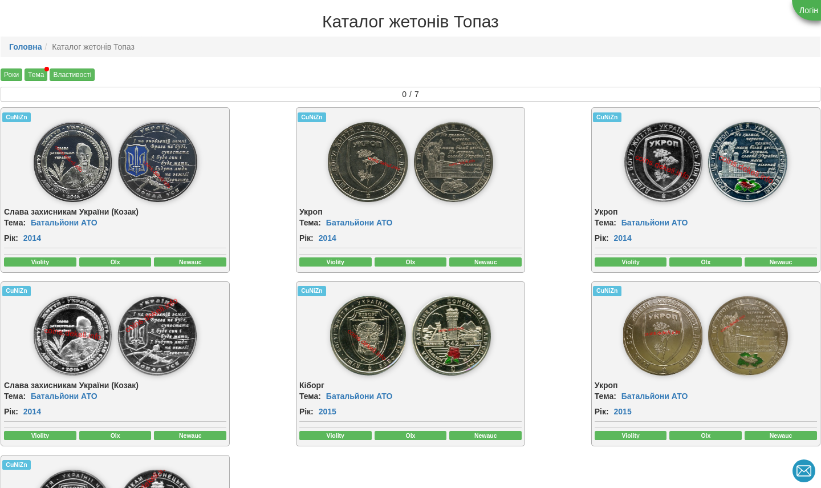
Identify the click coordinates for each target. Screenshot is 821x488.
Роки (11, 75)
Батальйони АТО (64, 222)
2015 (32, 412)
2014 (32, 238)
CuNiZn (16, 117)
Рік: (11, 238)
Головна (25, 46)
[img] (57, 162)
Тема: (15, 223)
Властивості (72, 75)
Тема (36, 75)
